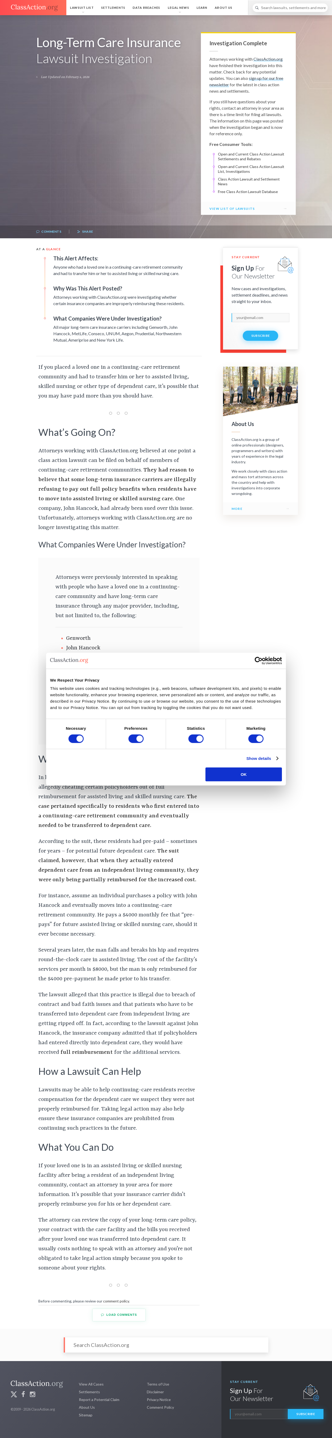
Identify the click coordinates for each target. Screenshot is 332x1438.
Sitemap (85, 1415)
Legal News (178, 7)
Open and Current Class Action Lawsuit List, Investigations (251, 169)
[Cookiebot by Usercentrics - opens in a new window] (258, 661)
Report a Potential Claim (99, 1399)
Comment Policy (160, 1407)
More (237, 509)
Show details (258, 758)
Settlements (113, 7)
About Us (223, 7)
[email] (260, 317)
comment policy (116, 1301)
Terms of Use (158, 1384)
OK (244, 774)
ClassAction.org (268, 59)
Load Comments (119, 1315)
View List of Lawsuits (232, 209)
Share (85, 232)
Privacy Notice (159, 1399)
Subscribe (260, 336)
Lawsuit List (82, 7)
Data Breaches (146, 7)
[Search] (290, 7)
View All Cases (91, 1384)
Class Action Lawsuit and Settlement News (249, 181)
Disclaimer (155, 1392)
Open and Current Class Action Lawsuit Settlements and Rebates (251, 156)
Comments (48, 232)
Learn (202, 7)
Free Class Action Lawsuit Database (248, 191)
